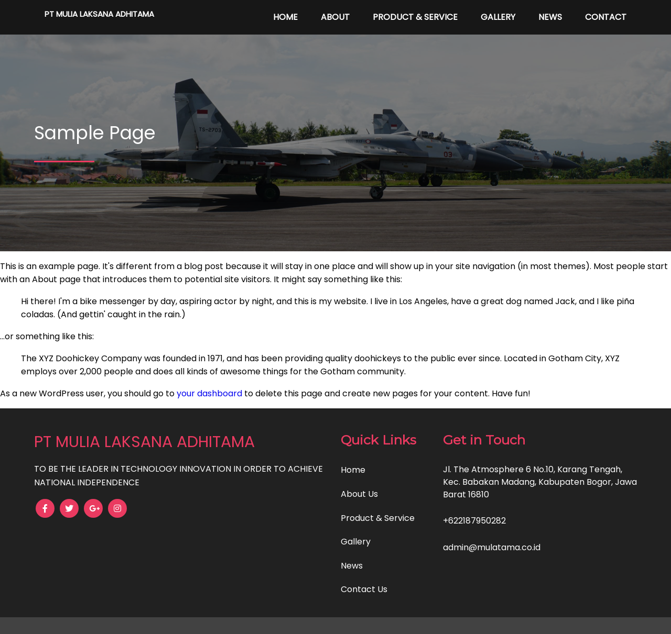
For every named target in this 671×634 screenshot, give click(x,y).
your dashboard (209, 393)
